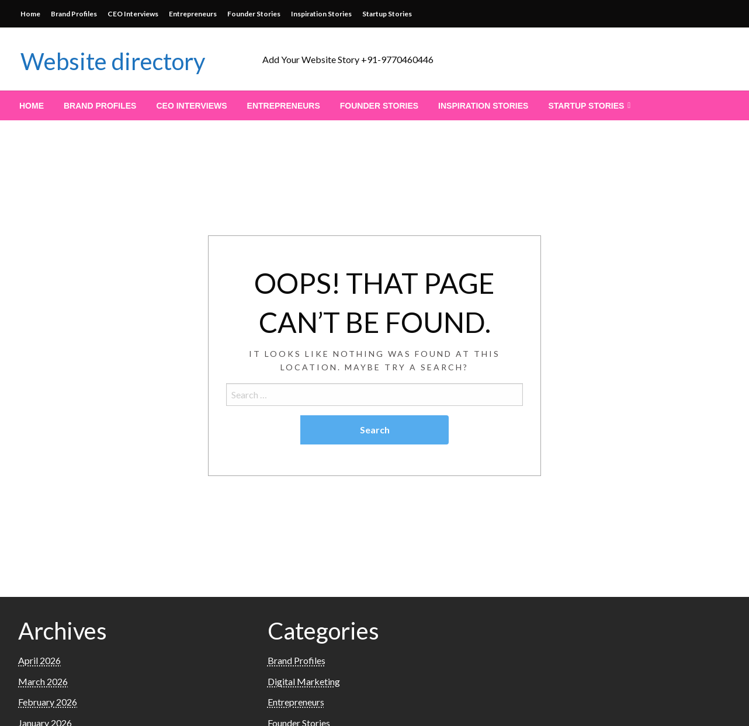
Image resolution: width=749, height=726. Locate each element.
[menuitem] (31, 105)
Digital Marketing (304, 681)
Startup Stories (387, 13)
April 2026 (39, 660)
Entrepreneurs (193, 13)
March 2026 (43, 681)
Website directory (112, 61)
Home (30, 13)
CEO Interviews (133, 13)
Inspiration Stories (321, 13)
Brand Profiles (74, 13)
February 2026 (47, 701)
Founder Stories (253, 13)
